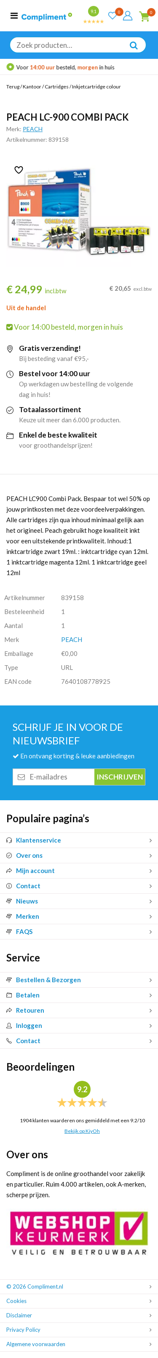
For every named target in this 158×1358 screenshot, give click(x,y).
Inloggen (24, 1025)
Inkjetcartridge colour (96, 86)
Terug (12, 86)
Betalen (23, 995)
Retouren (25, 1010)
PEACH (33, 128)
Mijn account (30, 870)
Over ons (24, 855)
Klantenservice (33, 840)
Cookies (16, 1300)
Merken (22, 916)
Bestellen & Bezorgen (43, 979)
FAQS (19, 931)
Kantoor (32, 86)
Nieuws (22, 901)
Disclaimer (19, 1315)
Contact (23, 886)
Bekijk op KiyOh (82, 1131)
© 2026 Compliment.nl (34, 1286)
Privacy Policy (23, 1329)
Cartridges (57, 86)
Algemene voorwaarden (35, 1344)
